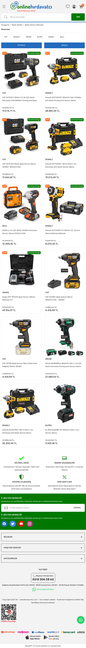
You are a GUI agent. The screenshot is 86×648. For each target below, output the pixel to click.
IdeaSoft (28, 646)
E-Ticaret (37, 646)
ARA (78, 17)
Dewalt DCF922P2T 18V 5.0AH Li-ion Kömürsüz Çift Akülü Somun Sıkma (60, 165)
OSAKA (5, 292)
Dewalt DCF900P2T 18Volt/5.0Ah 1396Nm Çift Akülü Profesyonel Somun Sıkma (63, 99)
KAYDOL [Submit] (77, 508)
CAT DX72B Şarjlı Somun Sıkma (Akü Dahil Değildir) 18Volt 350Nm (19, 364)
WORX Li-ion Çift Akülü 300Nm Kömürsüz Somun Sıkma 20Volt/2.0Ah (19, 231)
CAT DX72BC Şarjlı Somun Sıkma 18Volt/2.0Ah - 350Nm (58, 298)
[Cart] (81, 6)
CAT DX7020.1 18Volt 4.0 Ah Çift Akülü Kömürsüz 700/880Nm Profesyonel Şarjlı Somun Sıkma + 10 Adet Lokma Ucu (19, 99)
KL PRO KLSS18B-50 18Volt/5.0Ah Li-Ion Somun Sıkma (62, 431)
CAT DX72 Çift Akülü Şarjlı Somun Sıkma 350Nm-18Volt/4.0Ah (19, 165)
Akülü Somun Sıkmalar (34, 25)
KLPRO (48, 425)
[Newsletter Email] (43, 508)
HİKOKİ (48, 359)
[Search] (43, 17)
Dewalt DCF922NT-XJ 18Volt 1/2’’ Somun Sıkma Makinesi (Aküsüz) (62, 231)
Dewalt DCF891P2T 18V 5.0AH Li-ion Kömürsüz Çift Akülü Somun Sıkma (17, 431)
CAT (4, 93)
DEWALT (49, 93)
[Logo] (31, 6)
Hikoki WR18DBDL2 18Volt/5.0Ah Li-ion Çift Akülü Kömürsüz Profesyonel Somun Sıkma (63, 364)
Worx (4, 226)
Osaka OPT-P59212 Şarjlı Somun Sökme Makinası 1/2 (18, 298)
